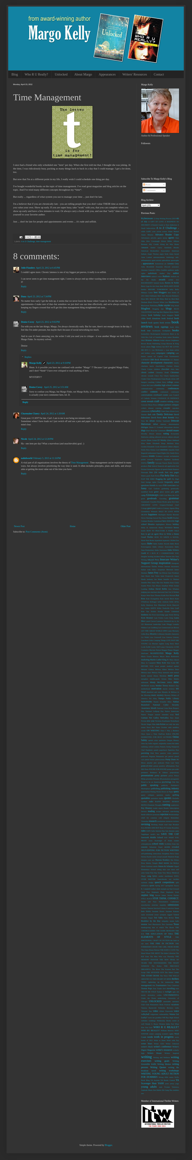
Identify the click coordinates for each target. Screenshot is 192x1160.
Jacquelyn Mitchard (165, 570)
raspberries (175, 805)
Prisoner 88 (157, 779)
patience (176, 753)
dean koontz (168, 417)
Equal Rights (161, 453)
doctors (176, 427)
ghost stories (165, 492)
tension (144, 924)
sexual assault (162, 857)
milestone (144, 682)
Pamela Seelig (165, 747)
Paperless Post (173, 750)
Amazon (144, 247)
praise (169, 769)
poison (155, 766)
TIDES (143, 982)
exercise (150, 459)
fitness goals (145, 476)
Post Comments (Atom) (37, 532)
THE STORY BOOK (150, 976)
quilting (175, 795)
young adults (149, 1086)
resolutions (161, 821)
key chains (145, 608)
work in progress (163, 1036)
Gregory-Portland (166, 505)
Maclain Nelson (155, 650)
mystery (160, 695)
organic (155, 743)
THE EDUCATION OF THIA (159, 934)
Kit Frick (152, 615)
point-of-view (146, 766)
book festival (167, 318)
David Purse (156, 417)
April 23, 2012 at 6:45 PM (48, 268)
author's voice (156, 276)
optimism (162, 740)
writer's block (147, 1047)
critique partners (164, 405)
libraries (153, 634)
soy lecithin (174, 879)
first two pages (172, 472)
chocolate (165, 369)
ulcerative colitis (154, 995)
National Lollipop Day (154, 711)
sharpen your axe (147, 860)
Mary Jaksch (174, 660)
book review (165, 323)
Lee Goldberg (153, 628)
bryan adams (146, 347)
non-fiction (160, 724)
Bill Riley (160, 299)
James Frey (153, 573)
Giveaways (152, 495)
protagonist (175, 779)
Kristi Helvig (174, 615)
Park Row (154, 753)
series (154, 857)
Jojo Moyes (156, 586)
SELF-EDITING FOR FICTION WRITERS (160, 850)
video (155, 1011)
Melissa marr (146, 672)
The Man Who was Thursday (162, 956)
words (150, 1037)
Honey (161, 528)
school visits (158, 844)
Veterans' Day (146, 1011)
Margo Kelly (35, 363)
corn (170, 395)
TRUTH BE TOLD (148, 992)
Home (72, 526)
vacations (175, 1004)
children (157, 369)
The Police (156, 966)
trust (177, 988)
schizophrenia (146, 844)
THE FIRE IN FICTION (162, 943)
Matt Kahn (171, 663)
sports (151, 885)
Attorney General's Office (150, 270)
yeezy (172, 1083)
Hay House (163, 518)
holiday (176, 524)
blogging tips (158, 309)
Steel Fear (145, 892)
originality (162, 743)
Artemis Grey (173, 263)
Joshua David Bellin (158, 589)
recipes (158, 811)
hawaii (155, 518)
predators (144, 772)
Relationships (174, 814)
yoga (177, 1083)
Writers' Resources (134, 74)
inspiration (165, 562)
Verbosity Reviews (165, 1008)
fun (177, 485)
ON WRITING (153, 730)
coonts (165, 395)
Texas (176, 924)
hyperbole (158, 540)
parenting (145, 753)
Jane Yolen (155, 576)
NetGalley (164, 718)
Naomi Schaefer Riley (162, 702)
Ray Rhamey (146, 808)
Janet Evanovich (166, 576)
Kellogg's (153, 602)
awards (162, 279)
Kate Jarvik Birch (167, 599)
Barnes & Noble (172, 283)
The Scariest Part (168, 969)
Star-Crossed (174, 889)
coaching (151, 382)
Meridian (163, 676)
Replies (27, 357)
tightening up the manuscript (160, 982)
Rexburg (154, 824)
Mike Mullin (173, 679)
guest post (151, 508)
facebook (175, 459)
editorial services (161, 437)
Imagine (144, 556)
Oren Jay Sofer (146, 743)
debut (155, 424)
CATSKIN (145, 360)
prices (171, 776)
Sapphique (145, 834)
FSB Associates (169, 485)
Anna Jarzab (174, 254)
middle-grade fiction (158, 679)
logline (161, 644)
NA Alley (153, 698)
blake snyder (164, 305)
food (143, 482)
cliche (173, 379)
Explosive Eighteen (163, 459)
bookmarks (156, 331)
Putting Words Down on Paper (161, 792)
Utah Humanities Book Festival (158, 1005)
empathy (171, 450)
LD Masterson (146, 624)
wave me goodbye (155, 1018)
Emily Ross (145, 450)
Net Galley (154, 718)
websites (144, 1021)
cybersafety (155, 411)
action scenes (162, 231)
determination (174, 424)
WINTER (144, 1034)
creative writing (166, 401)
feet (177, 466)
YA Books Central (167, 1080)
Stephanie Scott (172, 892)
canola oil (151, 356)
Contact (159, 74)
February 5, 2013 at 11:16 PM (47, 458)
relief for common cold (151, 818)
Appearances (107, 74)
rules (143, 831)
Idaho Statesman (161, 550)
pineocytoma (160, 759)
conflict (144, 392)
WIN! (177, 1030)
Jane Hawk (145, 576)
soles (143, 873)
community (160, 389)
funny (144, 488)
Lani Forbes (158, 618)
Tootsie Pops (146, 988)
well (142, 1024)
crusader (166, 408)
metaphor (144, 679)
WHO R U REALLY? (166, 1027)
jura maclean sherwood (156, 592)
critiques (175, 405)
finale (170, 469)
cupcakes (175, 408)
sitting (159, 869)
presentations (147, 775)
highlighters (160, 524)
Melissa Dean (173, 669)
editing (151, 437)
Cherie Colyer (146, 369)
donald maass (172, 430)
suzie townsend (147, 915)
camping (170, 353)
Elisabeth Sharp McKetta (163, 443)
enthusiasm (152, 453)
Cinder (143, 379)
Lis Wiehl (145, 637)
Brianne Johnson (152, 340)
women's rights (167, 1034)
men (171, 672)
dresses (158, 434)
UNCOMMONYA (171, 995)
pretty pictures (161, 775)
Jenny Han (155, 583)
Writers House (154, 1053)
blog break (175, 305)
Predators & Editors (159, 772)
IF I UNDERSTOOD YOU (168, 553)
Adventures (145, 238)
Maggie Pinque (167, 650)
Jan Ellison (163, 573)
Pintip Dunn (170, 759)
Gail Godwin (154, 488)
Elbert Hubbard (173, 440)
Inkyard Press (153, 560)
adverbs (153, 238)
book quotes (153, 323)
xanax (171, 1077)
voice (176, 1011)
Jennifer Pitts (146, 583)
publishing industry (170, 788)
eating (166, 433)
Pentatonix (160, 756)
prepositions (174, 772)
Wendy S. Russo (151, 1024)
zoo (142, 1093)
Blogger (108, 1145)
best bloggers (160, 292)
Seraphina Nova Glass (170, 854)
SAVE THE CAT (170, 834)
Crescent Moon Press (149, 405)
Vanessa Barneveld (148, 1008)
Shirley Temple (152, 863)
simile (155, 866)
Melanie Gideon (147, 669)
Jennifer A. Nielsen (171, 579)
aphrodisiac (166, 260)
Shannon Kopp (173, 857)
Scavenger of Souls (163, 841)
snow (173, 869)
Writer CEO (159, 1044)
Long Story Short (172, 644)
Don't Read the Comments (156, 431)
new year (150, 721)
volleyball (145, 1014)
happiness (152, 514)
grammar (174, 498)
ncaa (172, 715)
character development (151, 362)
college (170, 382)
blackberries (174, 302)
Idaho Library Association (162, 547)
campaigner (161, 353)
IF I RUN (151, 553)
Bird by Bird (170, 299)
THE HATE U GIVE (167, 950)
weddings (152, 1021)
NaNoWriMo (146, 702)
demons (163, 424)
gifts (172, 492)
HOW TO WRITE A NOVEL (166, 537)
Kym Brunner (147, 618)
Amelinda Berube (171, 248)
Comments (149, 190)
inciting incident (154, 556)
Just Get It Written (172, 592)
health (169, 518)
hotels (143, 531)
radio (151, 801)
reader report (158, 808)
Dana (23, 296)
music (153, 695)
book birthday (154, 315)
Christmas (175, 372)
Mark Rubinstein (172, 656)
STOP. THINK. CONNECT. (166, 898)
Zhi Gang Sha (167, 1090)
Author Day (164, 273)
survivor (171, 908)
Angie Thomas (153, 254)
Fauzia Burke (167, 463)
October (164, 727)
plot (155, 763)
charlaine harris (147, 366)
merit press (173, 675)
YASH (161, 1083)
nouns (143, 727)
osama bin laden (173, 743)
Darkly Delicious (165, 414)
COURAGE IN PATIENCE (168, 398)
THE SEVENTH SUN (155, 972)
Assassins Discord (163, 267)
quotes (167, 798)
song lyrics (152, 876)
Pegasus (152, 756)
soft (177, 869)
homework (153, 528)
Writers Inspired (172, 1053)
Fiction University (148, 469)
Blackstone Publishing (149, 305)
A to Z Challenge (28, 241)
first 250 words (156, 472)
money (152, 686)
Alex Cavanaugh (153, 241)
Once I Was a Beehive (169, 731)
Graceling (162, 498)
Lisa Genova (167, 637)
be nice (153, 286)
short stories (164, 863)
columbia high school (162, 385)
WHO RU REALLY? (150, 1030)
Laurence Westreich (164, 621)
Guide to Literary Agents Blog (167, 508)
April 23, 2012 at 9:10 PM (59, 363)
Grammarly (145, 502)
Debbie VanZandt (163, 421)
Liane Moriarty (173, 631)
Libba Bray (145, 634)
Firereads (144, 472)
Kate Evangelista (152, 599)
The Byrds (169, 927)
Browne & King (172, 344)
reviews (176, 821)
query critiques (147, 795)
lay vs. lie (175, 621)
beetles (143, 289)
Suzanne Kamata (172, 911)
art (165, 264)
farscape (159, 463)
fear (149, 466)
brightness (175, 340)
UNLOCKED (155, 1001)
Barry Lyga (145, 286)
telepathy (165, 921)
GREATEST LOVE (149, 505)
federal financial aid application (164, 466)
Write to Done (160, 1040)
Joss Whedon (173, 589)
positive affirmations (167, 766)
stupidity (163, 905)
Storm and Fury (148, 902)
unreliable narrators (171, 1001)
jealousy (150, 579)
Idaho (149, 543)
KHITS (153, 608)
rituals (161, 824)
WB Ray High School (170, 1018)
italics (154, 570)
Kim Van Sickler (148, 611)
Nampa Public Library (168, 698)
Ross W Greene (165, 828)
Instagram (175, 563)
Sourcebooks (162, 879)
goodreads (152, 498)
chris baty (175, 369)
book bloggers (167, 315)
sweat (156, 915)
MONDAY (145, 686)
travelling (171, 988)
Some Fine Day (151, 873)
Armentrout (159, 264)
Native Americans (172, 711)
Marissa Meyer (159, 656)
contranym (164, 392)
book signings (162, 327)
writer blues (146, 1043)
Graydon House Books (158, 502)
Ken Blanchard (160, 605)
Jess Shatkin (164, 583)
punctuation (145, 792)
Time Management (80, 462)
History (168, 524)
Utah (143, 1005)
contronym (175, 392)
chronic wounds (147, 376)
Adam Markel (173, 231)
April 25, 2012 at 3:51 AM (56, 387)
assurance (175, 267)
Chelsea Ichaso (173, 366)
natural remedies (161, 715)
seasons (144, 847)
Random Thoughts (155, 805)
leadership (157, 624)
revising (145, 824)
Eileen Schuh (152, 440)
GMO (161, 495)
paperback (163, 750)
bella (171, 289)
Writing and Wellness (161, 1057)
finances (176, 469)
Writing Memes (164, 1064)
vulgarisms (154, 1014)
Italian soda (145, 570)
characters (168, 362)
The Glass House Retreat (150, 950)
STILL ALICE (146, 899)
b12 (177, 280)
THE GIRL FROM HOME (168, 947)
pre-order (175, 769)
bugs (153, 347)
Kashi (163, 595)
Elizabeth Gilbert (166, 447)
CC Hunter (175, 360)
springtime (169, 886)
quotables (145, 798)
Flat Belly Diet (167, 475)
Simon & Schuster (166, 866)
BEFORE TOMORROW (158, 289)
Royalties (175, 828)
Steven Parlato (173, 895)
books (175, 330)
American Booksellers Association (155, 251)
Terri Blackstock (154, 924)
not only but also (172, 724)
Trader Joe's (161, 988)
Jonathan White (167, 586)
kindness (144, 615)
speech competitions (164, 882)
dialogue (144, 427)
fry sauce (159, 485)
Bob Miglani (164, 312)
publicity (164, 785)
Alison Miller (166, 241)
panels (156, 750)
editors (170, 437)
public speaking (149, 785)
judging (144, 592)
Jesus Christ (174, 583)
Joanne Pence (146, 586)
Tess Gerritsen (167, 924)
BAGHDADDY (147, 283)
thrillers (175, 979)
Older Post (126, 526)
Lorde (143, 647)
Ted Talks (158, 918)
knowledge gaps (162, 615)
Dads (163, 411)
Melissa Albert (161, 669)
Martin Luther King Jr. (159, 660)
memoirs (166, 672)
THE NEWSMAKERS (158, 963)
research (153, 821)
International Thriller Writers (152, 566)
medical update (173, 666)
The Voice (164, 976)
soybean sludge (147, 882)
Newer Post (19, 526)
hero (164, 521)
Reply (23, 286)
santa (177, 831)
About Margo (83, 74)
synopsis (163, 915)
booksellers (145, 334)
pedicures (144, 756)
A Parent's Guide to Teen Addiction (163, 225)
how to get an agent (150, 534)
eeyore (143, 440)
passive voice (165, 753)
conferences (173, 388)
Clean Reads (166, 379)
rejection (164, 814)
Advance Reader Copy (167, 234)
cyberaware (145, 411)
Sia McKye (174, 863)
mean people (160, 666)
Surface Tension (147, 908)
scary (151, 841)
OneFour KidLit (164, 734)
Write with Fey (173, 1040)
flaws (177, 476)
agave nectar (162, 238)
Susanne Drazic (158, 911)
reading (151, 811)
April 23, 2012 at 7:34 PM (39, 296)
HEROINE (171, 521)
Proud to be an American (151, 782)
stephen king (147, 895)
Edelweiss (145, 437)
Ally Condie (154, 244)
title (153, 985)
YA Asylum (155, 1080)
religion (166, 818)
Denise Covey (28, 322)
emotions (164, 450)
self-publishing (146, 854)
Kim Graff (175, 608)
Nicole (24, 439)
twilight (168, 992)
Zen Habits (157, 1090)
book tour (145, 330)
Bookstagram (155, 334)
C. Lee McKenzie (156, 350)
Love (148, 647)
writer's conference (162, 1046)
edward (176, 437)
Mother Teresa (162, 685)
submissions (173, 905)
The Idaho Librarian (168, 953)
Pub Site (175, 782)
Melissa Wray (157, 672)
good (143, 498)
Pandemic (149, 750)
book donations (153, 318)
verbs (177, 1008)
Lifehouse (161, 634)
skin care (166, 869)
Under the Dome (148, 998)
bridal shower (165, 340)
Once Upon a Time (149, 734)
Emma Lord (155, 450)
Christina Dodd (162, 372)
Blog (14, 74)
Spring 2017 (160, 886)
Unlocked (61, 74)
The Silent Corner (172, 972)
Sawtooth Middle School (152, 837)
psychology (166, 782)
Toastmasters (161, 985)
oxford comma (154, 747)
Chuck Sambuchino (171, 376)
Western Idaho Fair (166, 1024)
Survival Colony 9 (160, 908)
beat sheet (159, 286)
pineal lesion (150, 759)
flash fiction (155, 476)
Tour (154, 988)
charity (176, 363)
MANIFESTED (156, 653)
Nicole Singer (146, 724)
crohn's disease (147, 408)
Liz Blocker (153, 644)
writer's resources (164, 1050)
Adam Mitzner (147, 235)
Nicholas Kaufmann (162, 721)
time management (43, 241)
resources (169, 821)
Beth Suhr (161, 296)
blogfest (145, 308)
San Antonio (170, 831)
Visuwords (169, 1011)
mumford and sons (154, 692)
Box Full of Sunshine (154, 337)
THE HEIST (155, 953)
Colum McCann (147, 385)
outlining (144, 747)
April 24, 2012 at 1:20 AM (53, 413)
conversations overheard (151, 395)
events (152, 456)
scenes (176, 841)
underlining (162, 998)
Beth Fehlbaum (151, 296)
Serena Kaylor (146, 857)
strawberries (145, 905)
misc (176, 682)
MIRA (169, 682)
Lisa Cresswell (155, 637)
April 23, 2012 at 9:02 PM (48, 322)
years (167, 1083)
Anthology (170, 257)
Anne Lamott (146, 257)
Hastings (149, 518)
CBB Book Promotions (160, 359)
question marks (163, 795)
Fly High (175, 479)
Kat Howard (170, 595)
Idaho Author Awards (161, 544)
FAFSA (144, 463)
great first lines (173, 502)
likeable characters (172, 634)
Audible (164, 270)
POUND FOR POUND (157, 769)
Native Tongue (147, 715)
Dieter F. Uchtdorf (156, 427)
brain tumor (167, 337)
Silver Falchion (146, 866)
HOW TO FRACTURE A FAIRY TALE (163, 531)
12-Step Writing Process (162, 218)
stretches (155, 905)
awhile (170, 280)
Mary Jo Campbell (148, 663)
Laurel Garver (151, 621)
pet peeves (169, 756)
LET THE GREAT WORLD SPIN (154, 631)
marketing (145, 660)
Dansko (144, 414)
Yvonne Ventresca (171, 1087)
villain (161, 1011)
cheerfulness (160, 366)
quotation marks (157, 798)
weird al (175, 1021)
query (176, 791)
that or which (158, 927)
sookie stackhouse (166, 876)
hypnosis (166, 540)
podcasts (161, 763)
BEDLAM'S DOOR (171, 286)
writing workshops (169, 1070)
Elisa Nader (146, 443)
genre (156, 492)
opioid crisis (153, 740)
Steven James (160, 895)
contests (154, 391)
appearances (148, 263)
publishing (155, 788)
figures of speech (161, 469)
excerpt (166, 456)
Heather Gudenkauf (155, 521)
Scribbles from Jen (172, 844)
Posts (146, 185)
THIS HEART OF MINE (161, 979)
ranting (166, 804)
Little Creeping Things (157, 640)
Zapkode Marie (146, 1090)
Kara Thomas (156, 595)
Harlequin (162, 515)
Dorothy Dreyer (147, 434)
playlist (149, 763)
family (151, 462)
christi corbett (147, 372)
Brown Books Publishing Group (153, 344)
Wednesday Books (164, 1021)
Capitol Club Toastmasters (168, 356)
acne (154, 231)
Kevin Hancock (173, 605)
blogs (169, 308)
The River (156, 969)
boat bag (156, 312)
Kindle (160, 611)
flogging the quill (163, 479)
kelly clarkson (163, 602)
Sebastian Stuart (156, 847)
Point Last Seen (172, 763)
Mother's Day (174, 686)
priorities (149, 779)
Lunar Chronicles (166, 647)
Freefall (160, 482)
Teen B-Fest (169, 918)
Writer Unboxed (172, 1044)
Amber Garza (156, 248)
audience (171, 270)
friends (152, 485)
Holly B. (144, 528)
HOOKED (168, 528)
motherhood (145, 689)
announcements (159, 257)
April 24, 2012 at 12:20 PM (40, 439)
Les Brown (175, 628)
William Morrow (167, 1030)
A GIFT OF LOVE (156, 222)
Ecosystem (175, 434)
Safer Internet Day (158, 831)
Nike (154, 724)
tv (163, 992)
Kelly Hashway (147, 605)
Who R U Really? (36, 74)
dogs (143, 430)
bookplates (166, 331)
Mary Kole (161, 663)
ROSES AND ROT (152, 828)
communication (147, 389)
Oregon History (173, 740)
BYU (147, 350)
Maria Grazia (146, 656)
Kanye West (145, 595)
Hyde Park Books (147, 540)
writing (146, 1057)
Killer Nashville (163, 608)
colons (176, 382)
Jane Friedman (173, 573)
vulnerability (164, 1014)
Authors (166, 276)
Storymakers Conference (169, 902)
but (163, 347)
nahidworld (26, 458)
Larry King (168, 618)
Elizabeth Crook (153, 447)
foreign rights (151, 482)
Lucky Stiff (155, 647)
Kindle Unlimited (172, 611)
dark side (152, 414)
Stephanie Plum (157, 892)
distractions (168, 427)
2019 (174, 218)
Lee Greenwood (164, 628)
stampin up (165, 889)
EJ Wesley (162, 440)
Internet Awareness (171, 566)
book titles (174, 327)
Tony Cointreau (173, 985)
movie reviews (168, 689)
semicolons (157, 854)
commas (175, 385)
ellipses (176, 447)
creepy (176, 401)
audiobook (152, 273)
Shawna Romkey (162, 860)
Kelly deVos (174, 602)
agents (171, 238)
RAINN (158, 801)
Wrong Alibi (163, 1077)
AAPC (148, 231)
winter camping (155, 1034)
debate (152, 421)
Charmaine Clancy (30, 413)
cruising (158, 408)
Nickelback (175, 721)
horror (176, 527)
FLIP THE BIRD (148, 479)
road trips (168, 824)
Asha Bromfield (147, 267)
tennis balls (174, 921)
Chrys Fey (159, 376)
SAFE (148, 831)
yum (160, 1087)
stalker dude (155, 889)
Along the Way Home (169, 244)
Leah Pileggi (167, 624)
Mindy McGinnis (158, 682)
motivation (156, 688)
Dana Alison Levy (172, 411)
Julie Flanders (28, 268)
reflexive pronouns (153, 814)
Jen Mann (158, 579)
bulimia (159, 347)
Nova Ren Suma (153, 727)
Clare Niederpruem (154, 379)
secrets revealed (171, 847)
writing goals (162, 1061)
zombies (176, 1090)
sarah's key (155, 834)
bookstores (165, 334)
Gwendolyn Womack (149, 511)
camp (153, 353)
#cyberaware (147, 218)
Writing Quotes (158, 1067)
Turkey (159, 992)
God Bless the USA (171, 495)
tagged (169, 915)
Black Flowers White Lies (158, 302)
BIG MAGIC (151, 299)
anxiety (158, 260)
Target (150, 918)
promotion (166, 779)
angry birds (164, 254)
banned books (159, 283)
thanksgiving (146, 927)
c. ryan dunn (169, 350)
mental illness (152, 676)
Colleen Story (160, 382)
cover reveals (147, 401)
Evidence (159, 456)
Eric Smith (170, 453)
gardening (165, 488)
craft (156, 401)
